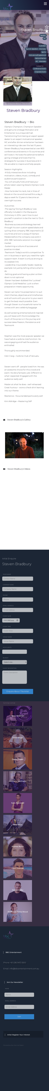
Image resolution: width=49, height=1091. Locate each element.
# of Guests (7, 647)
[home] (15, 4)
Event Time (7, 626)
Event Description (9, 668)
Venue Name (7, 637)
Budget (5, 658)
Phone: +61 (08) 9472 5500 (14, 963)
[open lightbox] (24, 445)
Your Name (7, 574)
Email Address (8, 605)
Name (7, 988)
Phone (5, 595)
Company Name (8, 585)
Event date (7, 616)
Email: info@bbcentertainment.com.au (21, 969)
